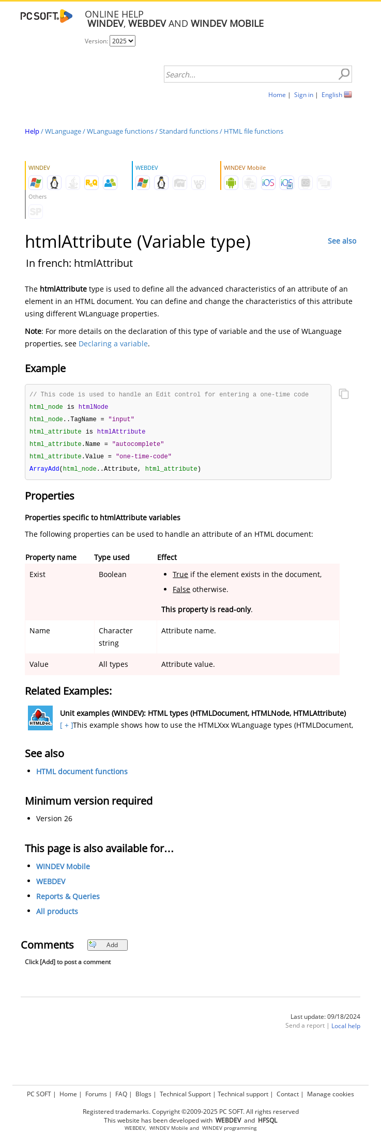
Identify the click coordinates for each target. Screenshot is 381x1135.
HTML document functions (82, 775)
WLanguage (63, 131)
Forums (96, 1094)
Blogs (143, 1094)
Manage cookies (330, 1094)
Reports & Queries (68, 900)
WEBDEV (50, 885)
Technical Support (185, 1094)
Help (32, 131)
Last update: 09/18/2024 (325, 1020)
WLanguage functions (120, 131)
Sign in (303, 94)
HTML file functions (253, 131)
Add (103, 948)
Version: (97, 41)
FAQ (121, 1094)
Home (277, 94)
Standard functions (188, 131)
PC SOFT (39, 1094)
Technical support (243, 1094)
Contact (288, 1094)
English (332, 94)
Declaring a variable (113, 343)
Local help (345, 1029)
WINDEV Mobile (63, 870)
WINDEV (212, 1128)
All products (57, 915)
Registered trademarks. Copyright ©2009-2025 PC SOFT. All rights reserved (191, 1111)
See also (342, 241)
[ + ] (65, 728)
